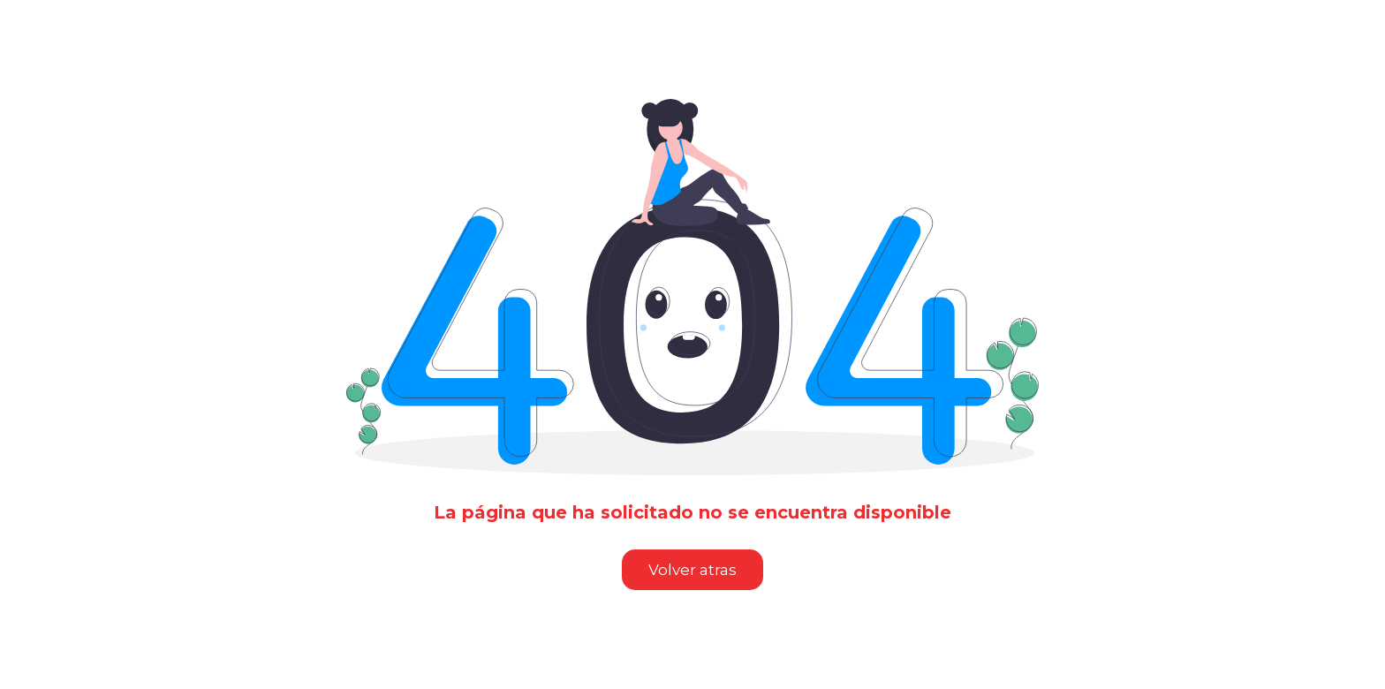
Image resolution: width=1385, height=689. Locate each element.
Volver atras (692, 570)
